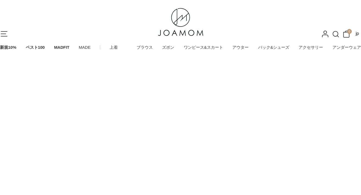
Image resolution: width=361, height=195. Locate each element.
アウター (240, 47)
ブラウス (145, 47)
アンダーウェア (346, 47)
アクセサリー (311, 47)
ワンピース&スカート (203, 47)
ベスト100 (35, 47)
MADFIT (61, 47)
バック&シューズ (273, 47)
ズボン (168, 47)
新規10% (8, 47)
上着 (114, 47)
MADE (84, 47)
